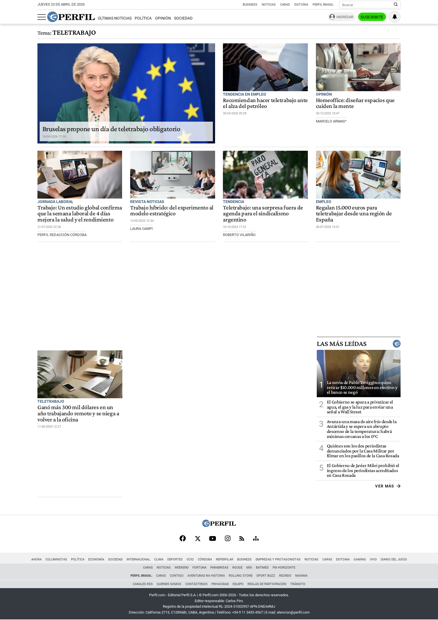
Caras (285, 4)
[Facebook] (183, 539)
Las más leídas (359, 344)
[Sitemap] (256, 539)
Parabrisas (219, 567)
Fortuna (199, 567)
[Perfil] (219, 525)
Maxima (301, 575)
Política (143, 18)
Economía (96, 559)
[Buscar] (368, 4)
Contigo (177, 575)
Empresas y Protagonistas (278, 559)
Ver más (388, 486)
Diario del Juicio (394, 559)
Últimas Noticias (115, 18)
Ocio (190, 559)
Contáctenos (196, 584)
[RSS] (241, 539)
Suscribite (372, 17)
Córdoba (205, 559)
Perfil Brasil (323, 4)
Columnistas (56, 559)
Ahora (36, 559)
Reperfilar (224, 559)
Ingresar (344, 17)
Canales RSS (143, 584)
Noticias (269, 4)
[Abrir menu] (41, 17)
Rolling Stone (241, 575)
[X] (197, 539)
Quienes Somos (169, 584)
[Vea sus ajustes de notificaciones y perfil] (394, 16)
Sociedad (183, 18)
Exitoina (343, 559)
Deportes (175, 559)
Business (250, 4)
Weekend (182, 567)
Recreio (285, 575)
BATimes (262, 567)
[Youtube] (212, 539)
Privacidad (220, 584)
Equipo (238, 584)
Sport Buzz (265, 575)
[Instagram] (227, 539)
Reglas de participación (266, 584)
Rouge (237, 567)
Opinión (163, 18)
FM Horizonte (284, 567)
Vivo (373, 559)
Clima (158, 559)
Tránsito (297, 584)
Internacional (138, 559)
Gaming (360, 559)
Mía (249, 567)
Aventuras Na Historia (206, 575)
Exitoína (301, 4)
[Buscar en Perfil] (396, 4)
